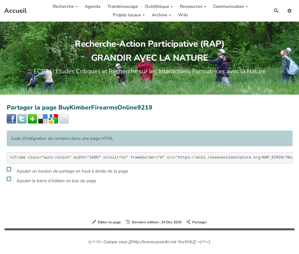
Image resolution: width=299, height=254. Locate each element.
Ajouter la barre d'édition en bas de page (51, 180)
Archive (161, 15)
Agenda (92, 6)
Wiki (183, 15)
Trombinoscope (122, 6)
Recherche (65, 6)
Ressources (193, 6)
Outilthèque (159, 6)
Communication (230, 6)
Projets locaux (129, 15)
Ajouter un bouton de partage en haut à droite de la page (67, 170)
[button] (289, 11)
